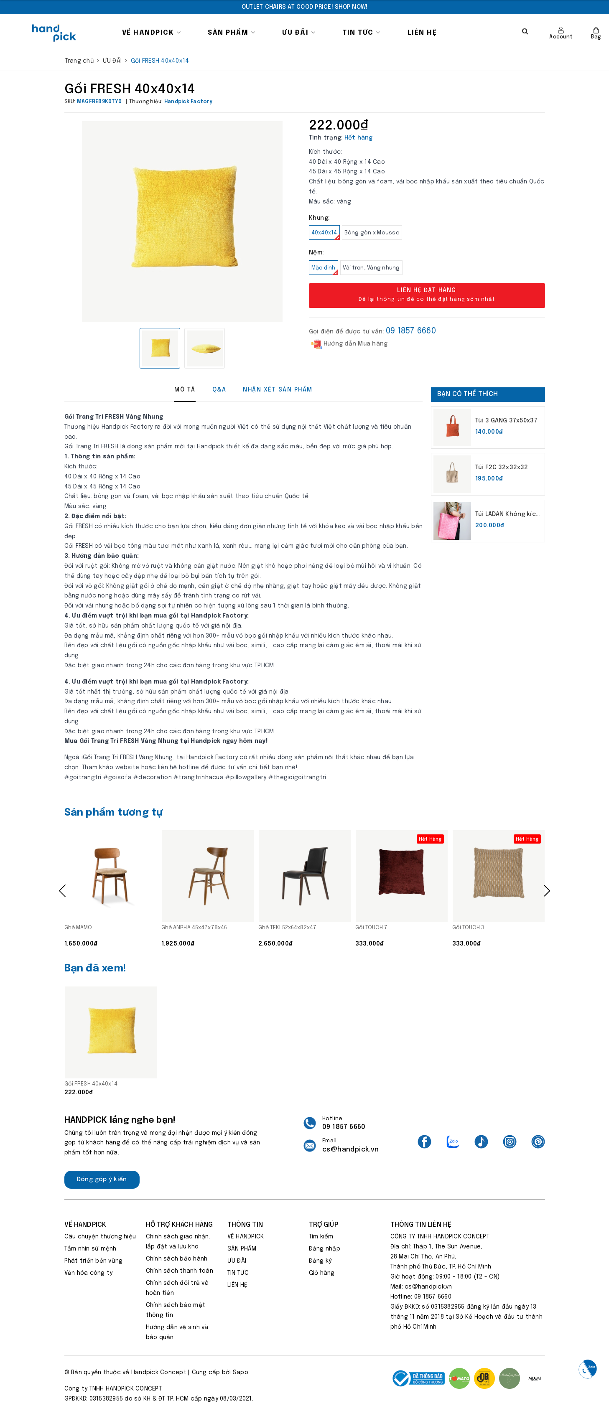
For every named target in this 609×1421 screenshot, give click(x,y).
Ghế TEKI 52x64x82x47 (287, 927)
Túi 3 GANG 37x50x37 (506, 421)
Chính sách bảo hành (177, 1259)
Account (561, 33)
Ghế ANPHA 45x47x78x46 (194, 927)
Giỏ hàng (322, 1273)
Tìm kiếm (321, 1237)
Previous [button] (62, 891)
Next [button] (547, 891)
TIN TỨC (361, 32)
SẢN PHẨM (231, 32)
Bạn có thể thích (467, 394)
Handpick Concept (158, 1372)
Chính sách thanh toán (179, 1271)
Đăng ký (320, 1261)
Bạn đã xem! (95, 968)
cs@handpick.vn (350, 1149)
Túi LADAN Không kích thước (507, 515)
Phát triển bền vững (93, 1261)
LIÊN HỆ (422, 32)
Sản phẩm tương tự (113, 813)
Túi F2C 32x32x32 (501, 467)
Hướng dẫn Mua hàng (349, 344)
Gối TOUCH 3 (468, 927)
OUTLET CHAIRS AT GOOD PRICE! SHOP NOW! (305, 7)
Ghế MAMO (78, 927)
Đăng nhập (324, 1249)
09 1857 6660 (411, 331)
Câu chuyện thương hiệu (100, 1237)
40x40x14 (325, 235)
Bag (596, 33)
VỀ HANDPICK (151, 32)
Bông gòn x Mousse (372, 233)
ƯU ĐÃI (299, 32)
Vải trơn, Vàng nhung (371, 268)
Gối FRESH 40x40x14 (90, 1084)
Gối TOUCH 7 (371, 927)
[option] (304, 7)
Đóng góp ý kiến (102, 1179)
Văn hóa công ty (88, 1273)
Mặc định (324, 270)
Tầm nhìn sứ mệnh (90, 1249)
